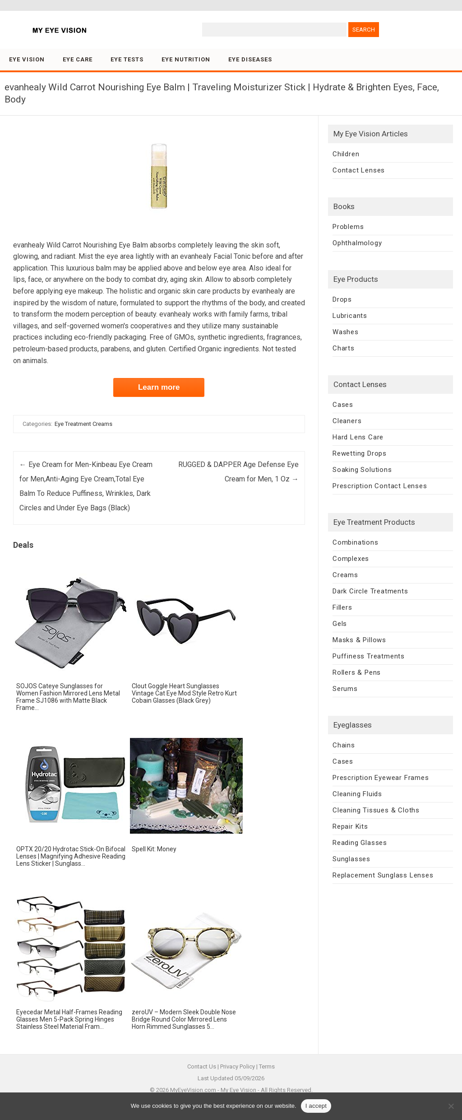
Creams (345, 575)
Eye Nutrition (186, 59)
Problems (348, 227)
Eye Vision (27, 59)
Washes (346, 332)
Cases (343, 405)
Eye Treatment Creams (83, 423)
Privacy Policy (237, 1066)
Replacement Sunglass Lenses (383, 875)
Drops (342, 299)
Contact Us (201, 1066)
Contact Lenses (359, 170)
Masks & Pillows (359, 640)
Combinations (356, 542)
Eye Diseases (250, 59)
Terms (267, 1066)
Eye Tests (127, 59)
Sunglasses (351, 859)
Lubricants (350, 316)
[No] (450, 1106)
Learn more (159, 387)
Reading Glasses (360, 843)
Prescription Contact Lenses (380, 486)
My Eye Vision (238, 1090)
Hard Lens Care (358, 437)
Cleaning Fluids (357, 794)
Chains (344, 745)
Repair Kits (350, 826)
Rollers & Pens (357, 672)
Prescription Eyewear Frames (381, 778)
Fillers (342, 607)
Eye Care (77, 59)
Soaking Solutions (362, 470)
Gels (340, 624)
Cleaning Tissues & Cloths (376, 810)
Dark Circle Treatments (370, 591)
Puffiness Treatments (369, 656)
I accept (316, 1105)
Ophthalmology (357, 243)
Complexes (351, 559)
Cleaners (347, 421)
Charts (344, 348)
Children (346, 154)
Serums (345, 689)
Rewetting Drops (360, 453)
